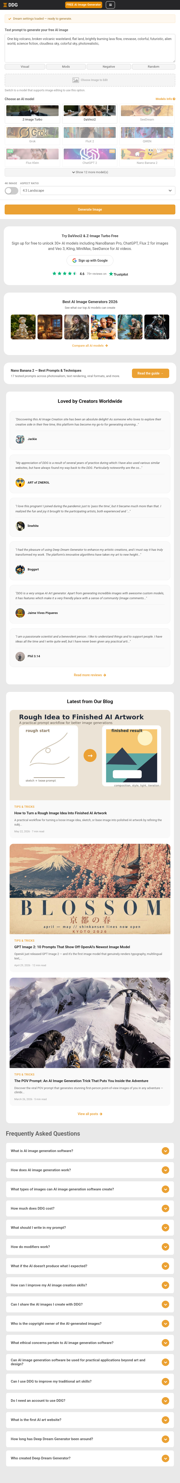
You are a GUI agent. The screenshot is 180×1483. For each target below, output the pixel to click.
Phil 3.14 (34, 656)
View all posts (90, 1114)
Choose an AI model (19, 99)
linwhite (33, 526)
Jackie (32, 439)
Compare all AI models (90, 345)
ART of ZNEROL (38, 482)
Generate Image (90, 209)
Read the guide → (151, 373)
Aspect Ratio (29, 183)
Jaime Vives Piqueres (43, 612)
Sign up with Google (90, 260)
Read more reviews (90, 675)
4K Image (11, 183)
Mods (66, 66)
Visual (25, 66)
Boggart (33, 569)
